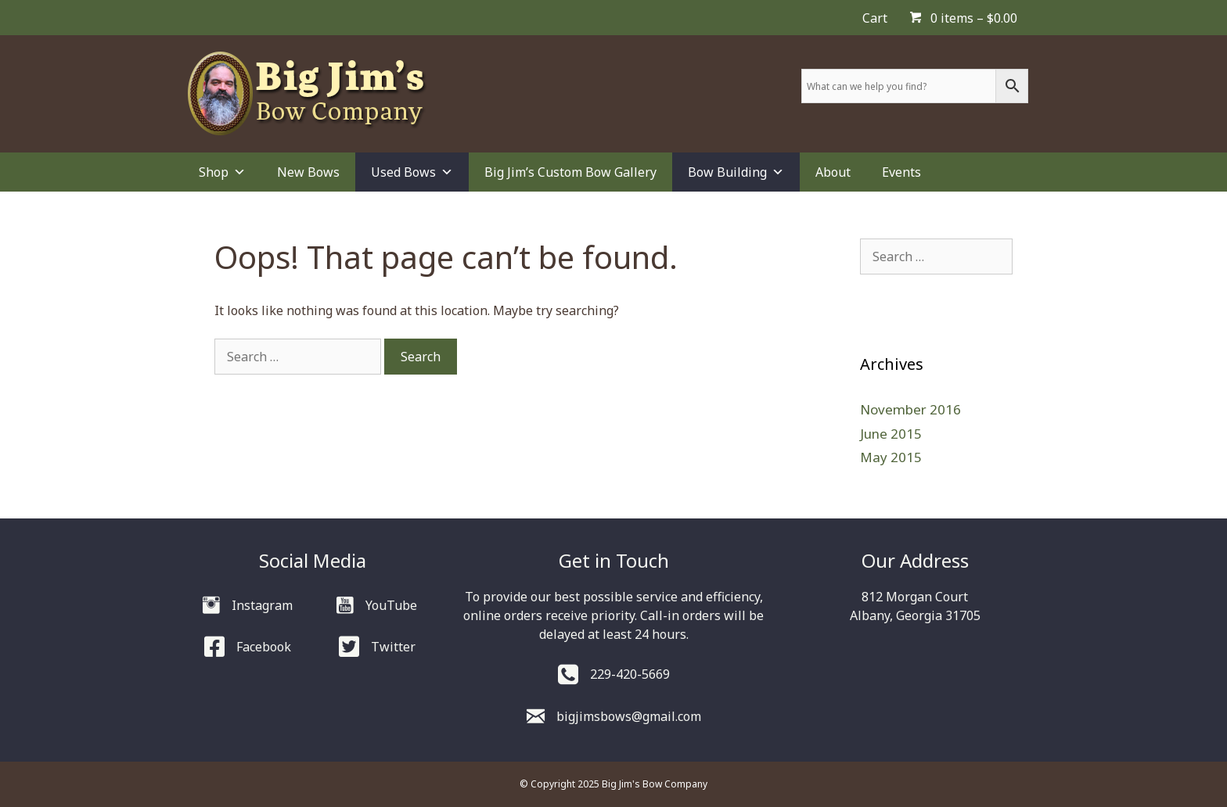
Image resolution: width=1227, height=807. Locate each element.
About (833, 172)
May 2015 (891, 457)
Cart (874, 18)
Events (901, 172)
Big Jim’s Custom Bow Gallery (570, 172)
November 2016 (910, 409)
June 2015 (891, 434)
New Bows (308, 172)
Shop (222, 172)
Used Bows (412, 172)
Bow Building (736, 172)
